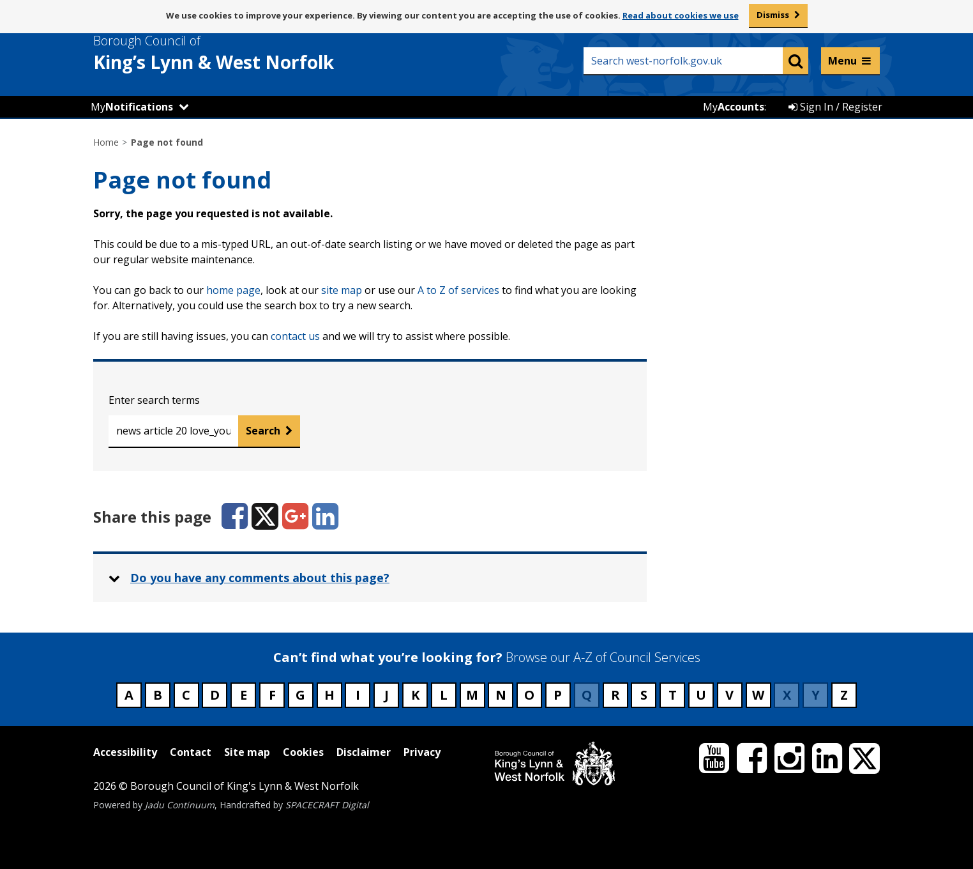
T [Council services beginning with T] (672, 695)
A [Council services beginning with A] (128, 695)
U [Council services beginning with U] (701, 695)
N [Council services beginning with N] (500, 695)
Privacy (422, 752)
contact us (295, 336)
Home (106, 142)
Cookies (303, 752)
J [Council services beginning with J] (386, 695)
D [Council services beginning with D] (215, 695)
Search (263, 431)
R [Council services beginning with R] (615, 695)
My (132, 107)
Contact (190, 752)
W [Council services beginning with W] (758, 695)
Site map (247, 752)
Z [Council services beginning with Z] (844, 695)
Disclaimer (363, 752)
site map (341, 290)
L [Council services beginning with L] (444, 695)
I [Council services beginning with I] (358, 695)
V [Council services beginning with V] (729, 695)
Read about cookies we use (680, 15)
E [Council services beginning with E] (243, 695)
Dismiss (773, 14)
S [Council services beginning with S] (643, 695)
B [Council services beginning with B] (157, 695)
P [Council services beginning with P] (558, 695)
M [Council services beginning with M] (472, 695)
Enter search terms (154, 400)
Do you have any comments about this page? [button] (259, 577)
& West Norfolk (237, 53)
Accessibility (125, 752)
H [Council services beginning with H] (329, 695)
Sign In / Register (835, 107)
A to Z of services (458, 290)
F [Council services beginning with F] (272, 695)
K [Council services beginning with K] (415, 695)
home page (233, 290)
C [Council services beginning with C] (186, 695)
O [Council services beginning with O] (529, 695)
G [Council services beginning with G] (300, 695)
